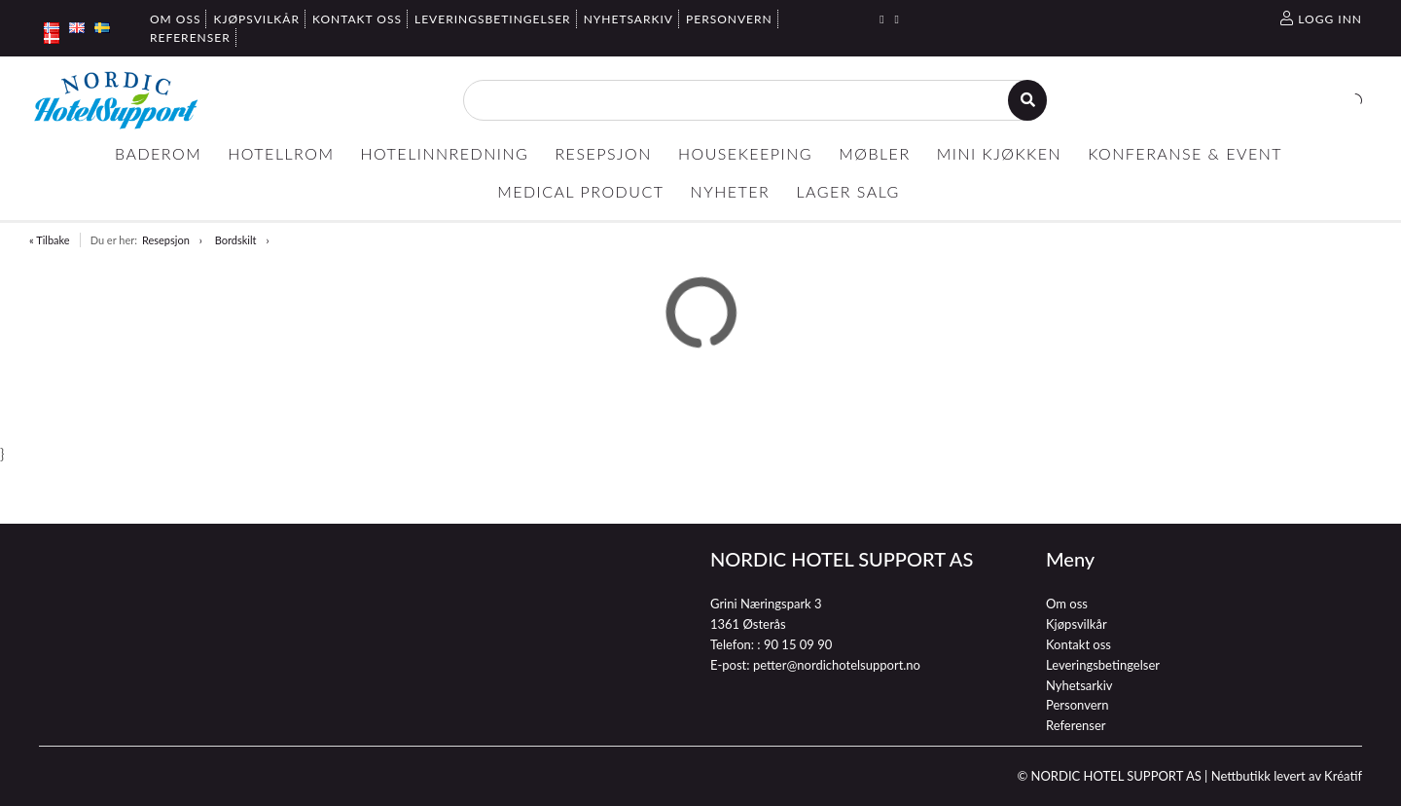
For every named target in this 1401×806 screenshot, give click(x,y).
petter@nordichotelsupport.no (836, 665)
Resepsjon (166, 240)
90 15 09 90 (798, 644)
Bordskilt (236, 240)
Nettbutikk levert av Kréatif (1286, 776)
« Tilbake (49, 240)
